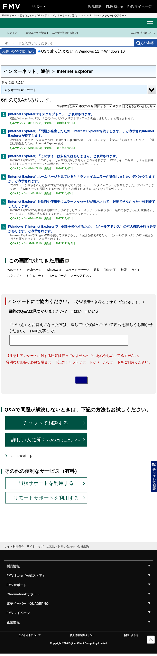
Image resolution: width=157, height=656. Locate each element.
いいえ (93, 311)
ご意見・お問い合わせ (60, 548)
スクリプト (14, 275)
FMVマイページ (139, 6)
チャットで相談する (45, 425)
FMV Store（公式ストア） (26, 578)
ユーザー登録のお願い (62, 33)
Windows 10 (113, 51)
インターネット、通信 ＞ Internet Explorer (76, 15)
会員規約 (83, 548)
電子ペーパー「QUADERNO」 (29, 606)
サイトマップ (35, 548)
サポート (39, 6)
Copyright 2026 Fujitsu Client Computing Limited (78, 645)
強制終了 (110, 269)
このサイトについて (30, 637)
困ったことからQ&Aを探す (34, 15)
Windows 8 (54, 269)
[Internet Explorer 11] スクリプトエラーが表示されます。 (51, 114)
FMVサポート (9, 15)
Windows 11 (87, 51)
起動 (97, 269)
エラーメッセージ (77, 269)
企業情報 (13, 624)
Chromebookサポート (23, 596)
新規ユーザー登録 (33, 33)
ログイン (9, 33)
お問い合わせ (131, 637)
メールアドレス (81, 275)
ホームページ (57, 275)
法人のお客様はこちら (140, 33)
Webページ (34, 269)
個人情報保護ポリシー (82, 637)
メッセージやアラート (20, 90)
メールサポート (21, 458)
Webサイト (14, 269)
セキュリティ (35, 275)
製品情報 (95, 6)
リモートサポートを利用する (46, 500)
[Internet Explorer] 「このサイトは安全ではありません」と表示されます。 (63, 156)
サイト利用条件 (14, 548)
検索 (124, 269)
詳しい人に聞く (45, 442)
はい (78, 311)
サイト (136, 269)
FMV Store (114, 6)
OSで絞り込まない (56, 51)
